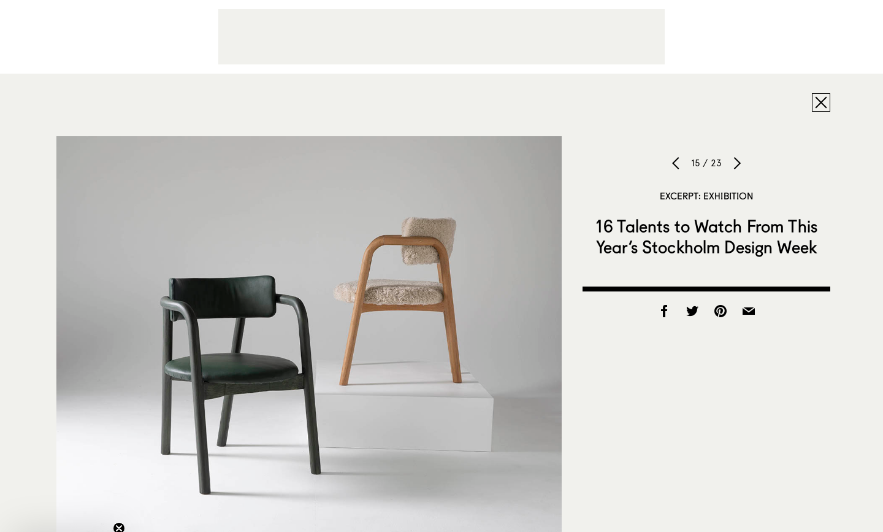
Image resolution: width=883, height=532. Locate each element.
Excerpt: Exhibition (707, 195)
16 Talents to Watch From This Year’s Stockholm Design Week (706, 236)
